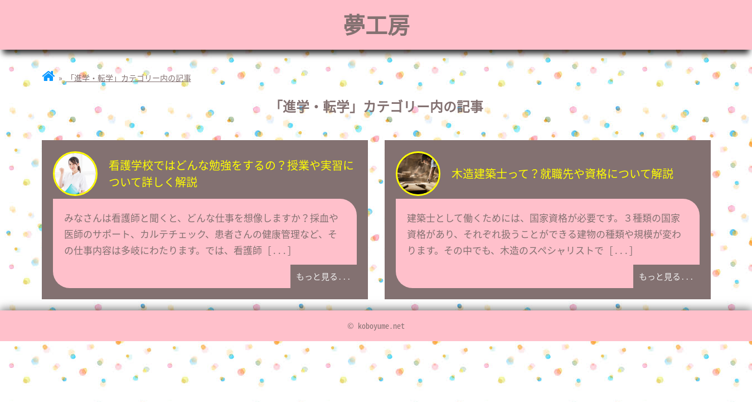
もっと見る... (323, 276)
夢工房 (376, 24)
